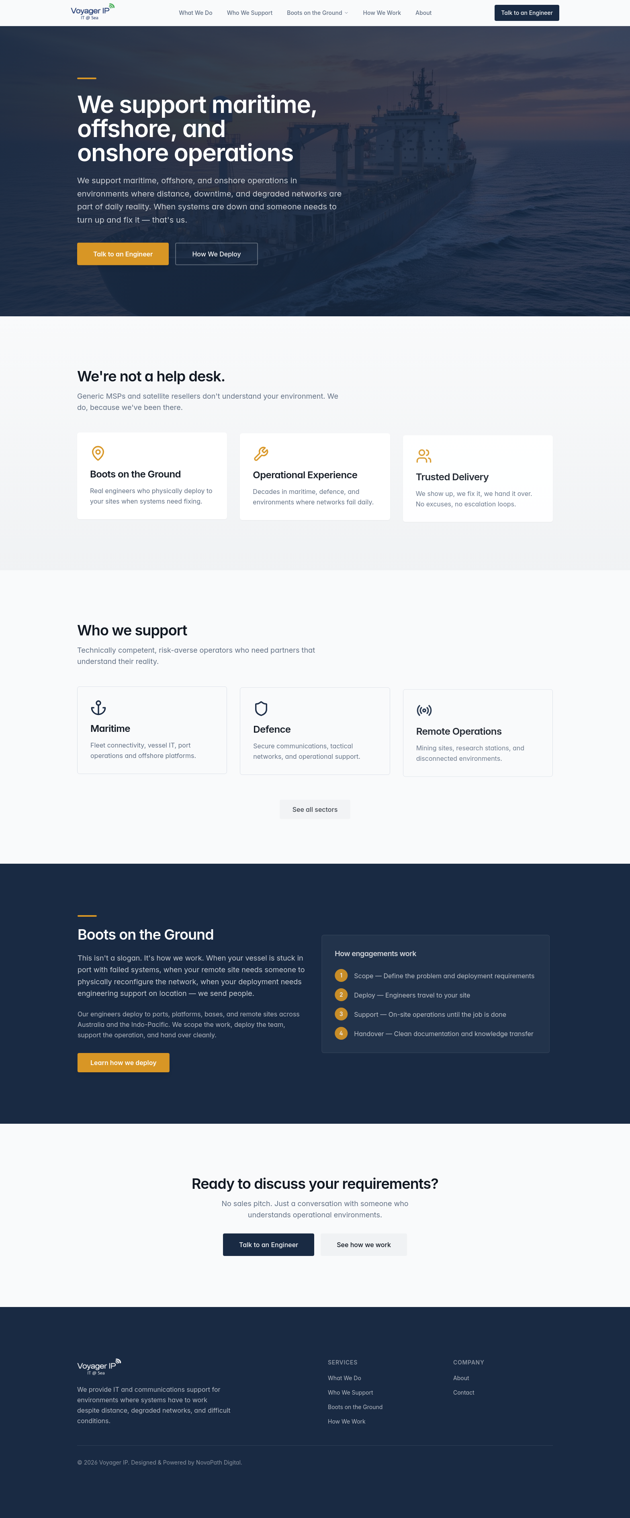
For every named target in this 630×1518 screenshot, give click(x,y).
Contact (464, 1392)
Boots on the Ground (317, 12)
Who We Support (250, 12)
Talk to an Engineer (527, 12)
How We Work (382, 12)
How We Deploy (216, 256)
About (423, 12)
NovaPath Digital (218, 1462)
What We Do (195, 12)
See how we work (364, 1247)
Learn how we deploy (126, 1063)
